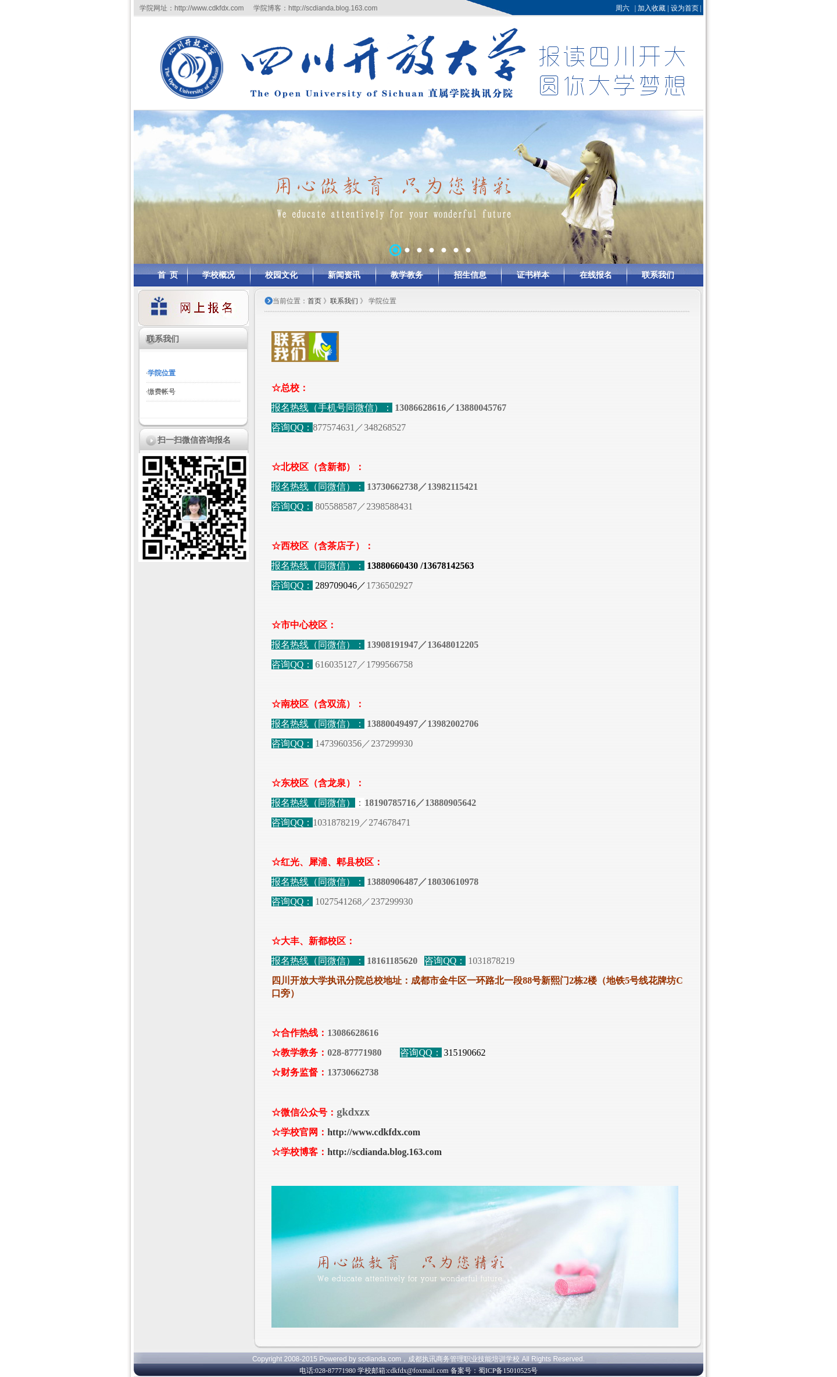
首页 (314, 301)
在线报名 (596, 275)
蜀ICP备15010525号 (508, 1371)
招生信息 (470, 275)
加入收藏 (652, 8)
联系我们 (658, 275)
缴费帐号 (162, 392)
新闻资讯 (344, 275)
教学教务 (407, 275)
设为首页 (685, 8)
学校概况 (218, 275)
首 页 (168, 275)
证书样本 (533, 275)
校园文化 (281, 275)
